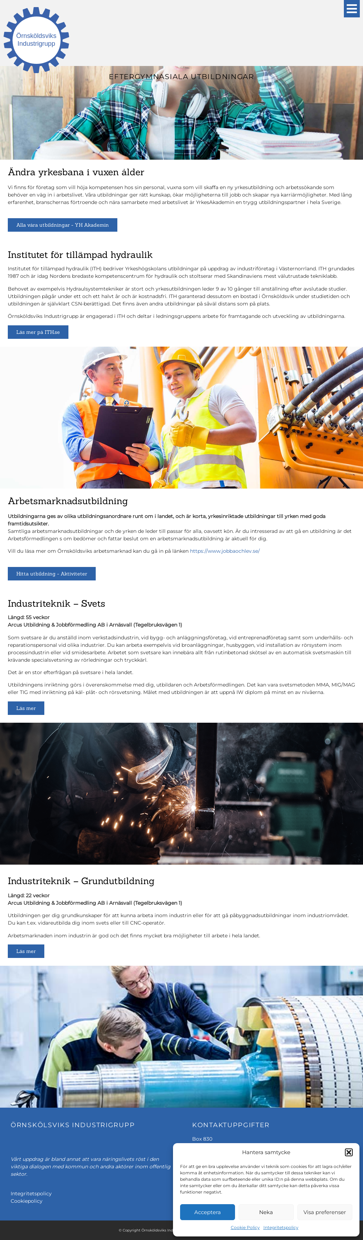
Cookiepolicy (27, 1201)
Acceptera (207, 1212)
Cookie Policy (245, 1227)
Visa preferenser (324, 1212)
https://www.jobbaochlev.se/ (225, 551)
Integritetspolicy (280, 1227)
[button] (348, 1152)
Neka (266, 1212)
